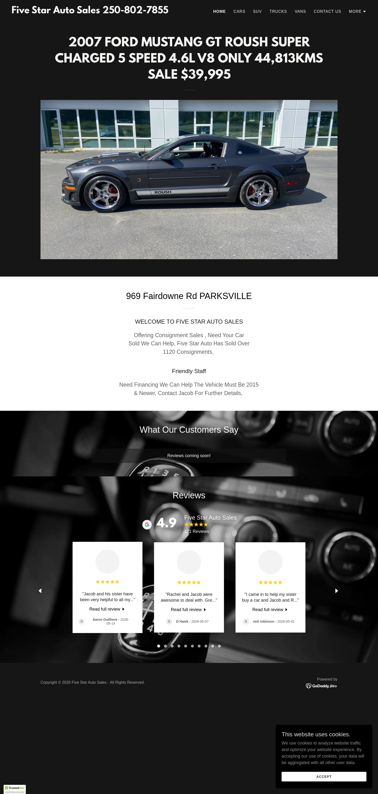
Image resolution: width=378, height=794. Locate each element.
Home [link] (219, 11)
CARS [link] (239, 11)
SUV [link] (257, 11)
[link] (90, 11)
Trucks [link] (278, 11)
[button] (357, 11)
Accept (324, 777)
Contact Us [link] (327, 11)
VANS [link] (300, 11)
